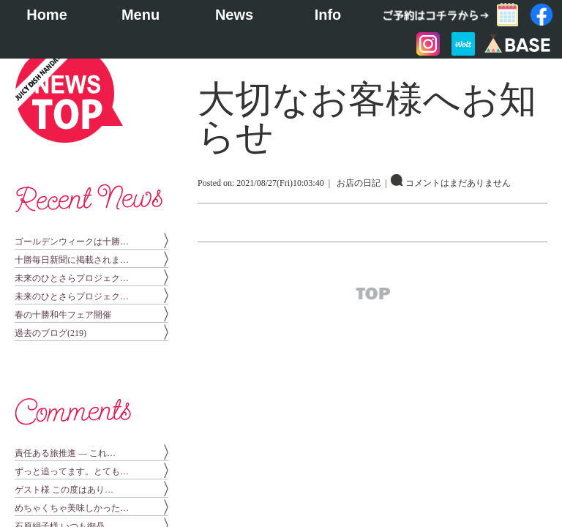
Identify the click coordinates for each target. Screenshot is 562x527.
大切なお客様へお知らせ (367, 118)
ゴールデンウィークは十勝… (72, 241)
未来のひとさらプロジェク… (72, 278)
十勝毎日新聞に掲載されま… (72, 260)
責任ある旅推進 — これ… (65, 453)
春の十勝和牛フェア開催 (63, 315)
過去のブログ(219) (50, 333)
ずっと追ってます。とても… (72, 471)
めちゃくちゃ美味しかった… (72, 508)
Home (46, 15)
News (234, 15)
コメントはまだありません (458, 183)
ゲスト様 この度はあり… (64, 490)
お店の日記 (359, 183)
